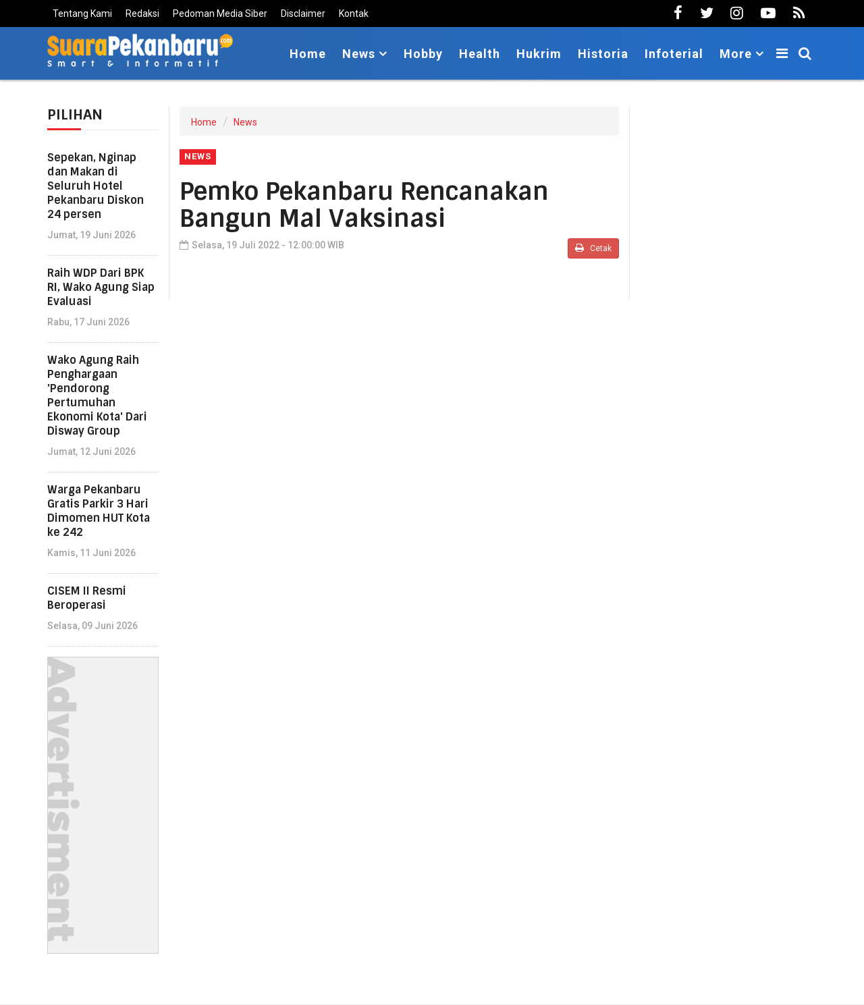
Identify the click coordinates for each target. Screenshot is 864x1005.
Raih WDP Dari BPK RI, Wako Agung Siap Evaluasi (101, 287)
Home (308, 54)
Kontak (354, 13)
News (245, 122)
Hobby (423, 54)
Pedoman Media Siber (220, 13)
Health (479, 54)
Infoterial (674, 54)
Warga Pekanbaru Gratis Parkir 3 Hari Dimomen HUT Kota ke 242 (98, 511)
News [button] (358, 54)
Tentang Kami (82, 13)
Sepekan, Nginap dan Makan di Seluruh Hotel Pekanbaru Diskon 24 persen (95, 186)
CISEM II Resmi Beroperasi (86, 598)
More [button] (736, 54)
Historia (603, 54)
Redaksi (142, 13)
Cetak (593, 248)
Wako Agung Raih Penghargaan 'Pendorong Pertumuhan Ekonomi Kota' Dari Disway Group (97, 395)
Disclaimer (303, 13)
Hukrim (539, 54)
